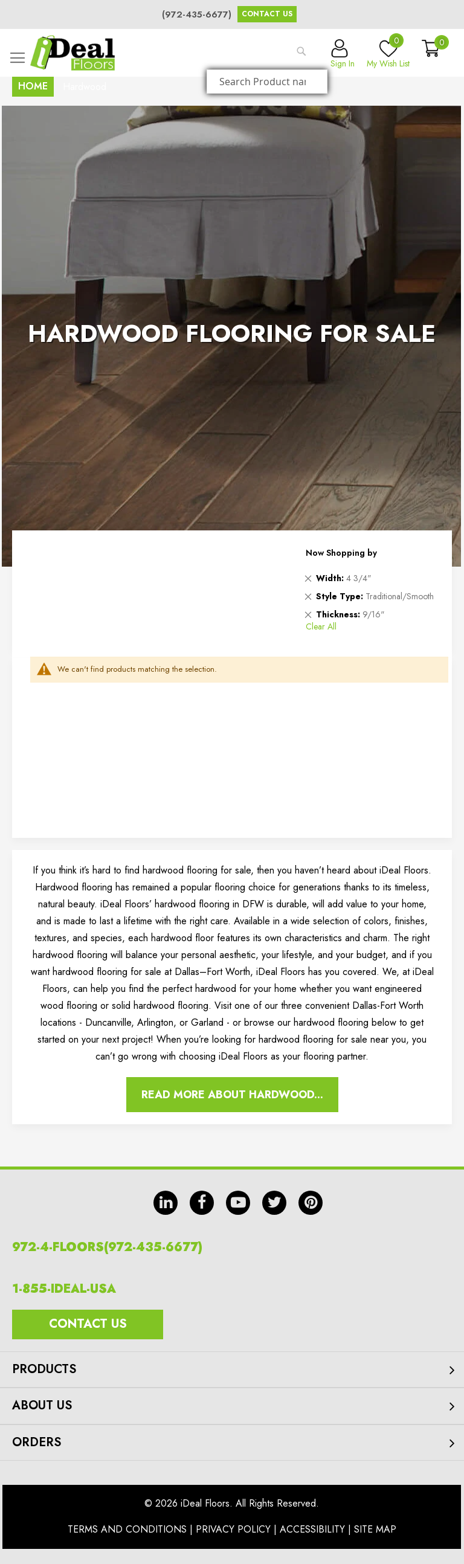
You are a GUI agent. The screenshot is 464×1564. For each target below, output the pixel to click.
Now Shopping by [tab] (341, 553)
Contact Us (267, 13)
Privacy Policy (233, 1529)
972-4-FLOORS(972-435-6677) (107, 1247)
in (165, 1203)
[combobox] (267, 81)
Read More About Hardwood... (232, 1094)
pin (310, 1203)
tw (274, 1203)
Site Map (375, 1529)
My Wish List (388, 54)
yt (238, 1203)
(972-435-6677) (196, 14)
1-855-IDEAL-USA (64, 1289)
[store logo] (72, 53)
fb (202, 1203)
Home (33, 86)
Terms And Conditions (127, 1529)
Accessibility (312, 1529)
